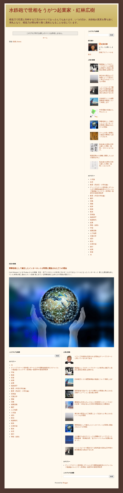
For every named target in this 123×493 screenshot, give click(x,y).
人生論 (92, 179)
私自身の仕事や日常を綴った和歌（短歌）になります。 (106, 164)
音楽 (91, 252)
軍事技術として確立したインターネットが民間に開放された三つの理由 (106, 124)
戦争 (91, 206)
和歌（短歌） (95, 225)
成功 (91, 238)
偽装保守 (93, 217)
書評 (91, 198)
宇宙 (91, 228)
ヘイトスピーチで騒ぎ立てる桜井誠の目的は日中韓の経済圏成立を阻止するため (106, 90)
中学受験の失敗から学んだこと (106, 111)
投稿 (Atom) (17, 41)
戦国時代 (93, 220)
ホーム (45, 38)
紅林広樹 (104, 44)
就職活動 (93, 230)
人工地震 (93, 233)
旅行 (91, 247)
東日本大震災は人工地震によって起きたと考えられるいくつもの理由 (106, 78)
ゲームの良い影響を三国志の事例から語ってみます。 (106, 134)
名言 (91, 182)
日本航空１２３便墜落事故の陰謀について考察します (106, 100)
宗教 (91, 201)
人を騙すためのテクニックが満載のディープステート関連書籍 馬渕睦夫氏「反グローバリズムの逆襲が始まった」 (94, 438)
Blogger (65, 483)
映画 (91, 209)
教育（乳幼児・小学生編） (99, 185)
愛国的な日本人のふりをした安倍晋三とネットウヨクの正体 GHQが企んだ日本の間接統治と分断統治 (94, 403)
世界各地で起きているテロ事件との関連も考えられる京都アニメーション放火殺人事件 (94, 391)
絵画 (91, 249)
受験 (91, 204)
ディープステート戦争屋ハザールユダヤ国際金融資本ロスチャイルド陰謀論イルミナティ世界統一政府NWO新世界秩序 (102, 190)
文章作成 (93, 244)
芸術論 (92, 214)
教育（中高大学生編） (98, 196)
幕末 (91, 212)
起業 (91, 222)
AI (91, 255)
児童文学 (93, 236)
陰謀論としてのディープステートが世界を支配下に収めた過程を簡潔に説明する (106, 67)
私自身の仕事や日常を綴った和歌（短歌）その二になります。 (106, 147)
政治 (91, 241)
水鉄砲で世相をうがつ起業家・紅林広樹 (52, 10)
